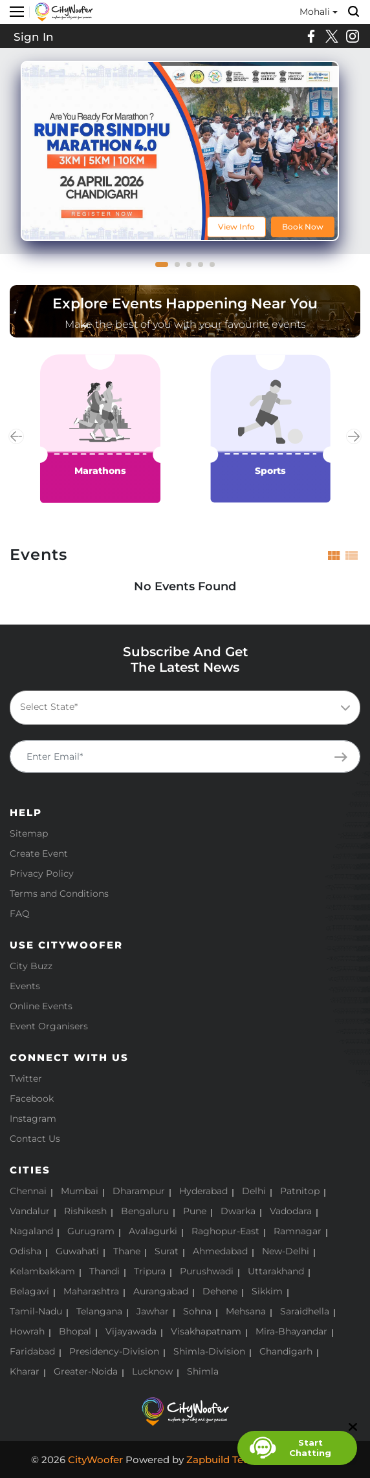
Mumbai (79, 1191)
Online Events (41, 1006)
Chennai (28, 1191)
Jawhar (152, 1311)
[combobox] (185, 708)
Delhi (254, 1191)
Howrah (27, 1331)
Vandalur (30, 1211)
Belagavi (29, 1291)
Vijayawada (131, 1331)
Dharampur (139, 1191)
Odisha (25, 1251)
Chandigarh (285, 1351)
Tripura (150, 1271)
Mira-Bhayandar (291, 1331)
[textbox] (182, 707)
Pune (194, 1211)
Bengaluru (145, 1211)
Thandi (104, 1271)
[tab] (334, 555)
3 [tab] (192, 268)
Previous (16, 436)
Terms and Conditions (59, 893)
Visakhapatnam (206, 1331)
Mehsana (246, 1311)
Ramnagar (297, 1231)
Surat (167, 1251)
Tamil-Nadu (36, 1311)
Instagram (33, 1118)
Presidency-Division (114, 1351)
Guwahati (77, 1251)
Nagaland (31, 1231)
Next (354, 436)
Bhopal (75, 1331)
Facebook (32, 1098)
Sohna (197, 1311)
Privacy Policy (42, 873)
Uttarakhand (276, 1271)
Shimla (203, 1371)
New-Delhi (285, 1251)
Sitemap (29, 833)
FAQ (20, 913)
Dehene (219, 1291)
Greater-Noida (86, 1371)
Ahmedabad (220, 1251)
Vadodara (291, 1211)
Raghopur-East (225, 1231)
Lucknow (152, 1371)
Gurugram (90, 1231)
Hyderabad (203, 1191)
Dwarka (238, 1211)
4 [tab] (204, 268)
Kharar (24, 1371)
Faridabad (32, 1351)
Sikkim (267, 1291)
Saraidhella (304, 1311)
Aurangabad (160, 1291)
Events (25, 986)
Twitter (26, 1078)
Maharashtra (91, 1291)
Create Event (39, 853)
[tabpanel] (180, 151)
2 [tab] (181, 268)
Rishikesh (85, 1211)
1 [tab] (161, 268)
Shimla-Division (209, 1351)
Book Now (302, 226)
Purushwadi (207, 1271)
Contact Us (35, 1138)
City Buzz (31, 966)
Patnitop (300, 1191)
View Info (236, 226)
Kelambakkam (42, 1271)
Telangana (99, 1311)
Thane (126, 1251)
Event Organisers (49, 1026)
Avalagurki (153, 1231)
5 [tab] (216, 268)
